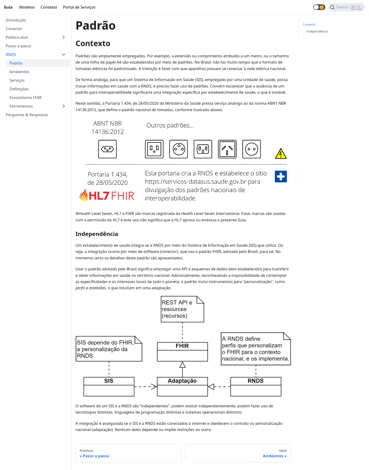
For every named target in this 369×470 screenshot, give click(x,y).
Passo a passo (18, 46)
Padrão (16, 63)
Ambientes (19, 71)
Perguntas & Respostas (27, 114)
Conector (14, 28)
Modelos (27, 7)
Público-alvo (17, 37)
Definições (19, 89)
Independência (317, 31)
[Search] (346, 7)
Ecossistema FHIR (26, 97)
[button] (319, 7)
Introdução (16, 20)
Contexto (49, 7)
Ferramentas (21, 106)
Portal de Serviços (79, 7)
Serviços (17, 80)
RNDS (11, 54)
